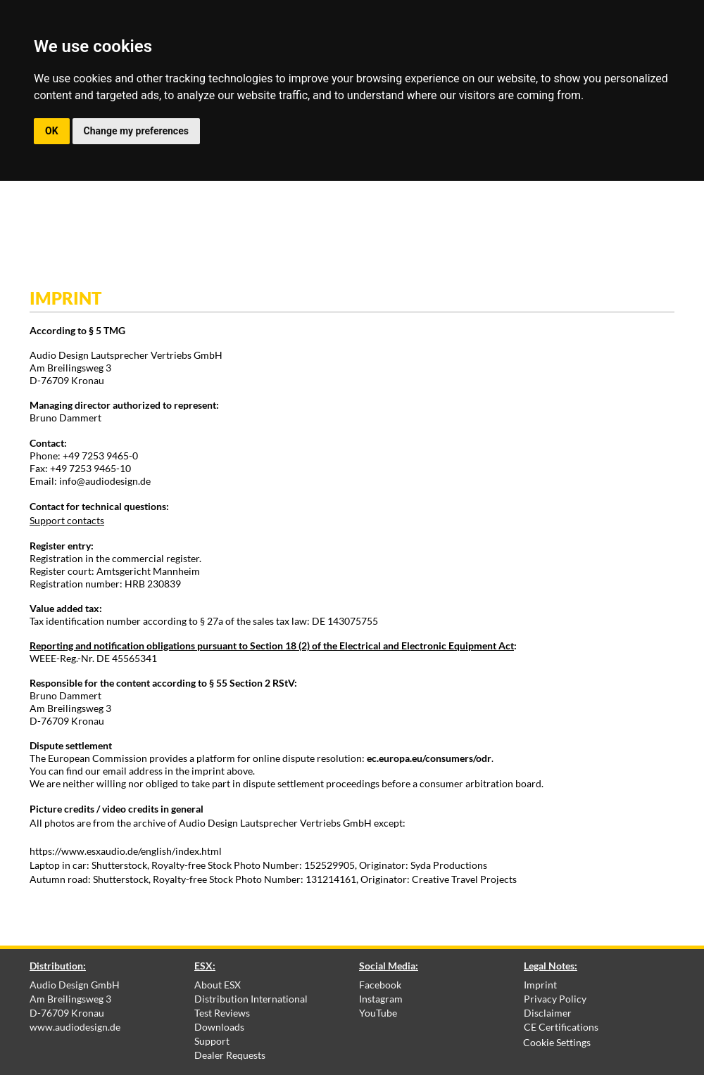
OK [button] (51, 130)
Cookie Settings (557, 1042)
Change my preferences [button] (136, 130)
